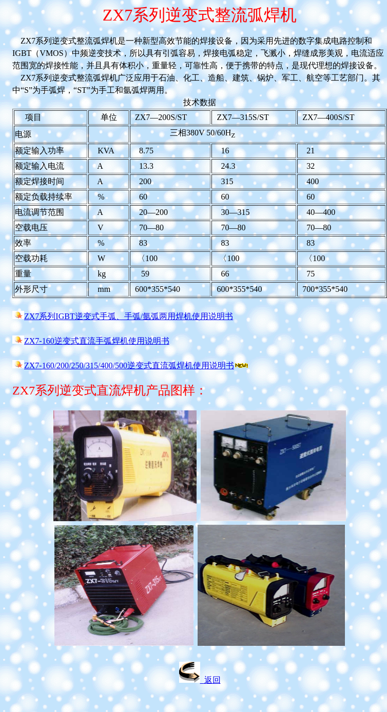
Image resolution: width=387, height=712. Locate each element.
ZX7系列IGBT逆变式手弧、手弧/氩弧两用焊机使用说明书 (128, 316)
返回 (200, 680)
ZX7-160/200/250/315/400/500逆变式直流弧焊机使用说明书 (129, 365)
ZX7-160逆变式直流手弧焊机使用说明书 (96, 341)
